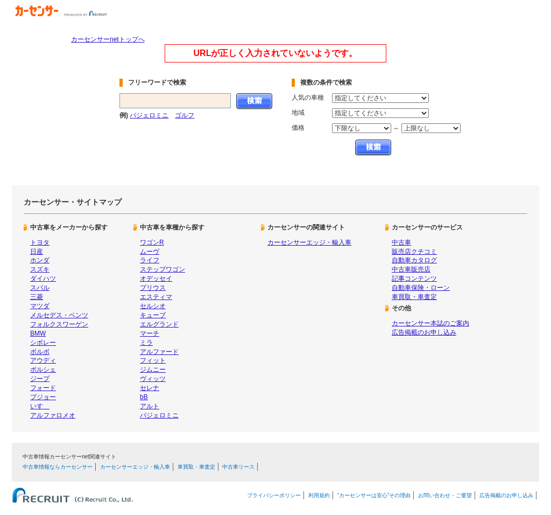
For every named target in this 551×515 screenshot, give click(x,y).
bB (144, 397)
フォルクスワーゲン (59, 324)
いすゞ (40, 406)
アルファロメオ (52, 415)
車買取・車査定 (414, 297)
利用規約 (319, 495)
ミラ (146, 342)
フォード (43, 388)
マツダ (40, 306)
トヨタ (40, 242)
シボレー (43, 342)
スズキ (40, 269)
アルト (149, 406)
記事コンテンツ (414, 278)
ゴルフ (184, 115)
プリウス (153, 287)
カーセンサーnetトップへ (108, 39)
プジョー (43, 397)
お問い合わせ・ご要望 (445, 495)
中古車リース (238, 467)
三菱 (36, 297)
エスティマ (156, 297)
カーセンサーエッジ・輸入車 (309, 242)
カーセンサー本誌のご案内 (430, 323)
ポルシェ (43, 369)
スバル (40, 287)
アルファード (159, 352)
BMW (38, 333)
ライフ (149, 260)
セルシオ (153, 306)
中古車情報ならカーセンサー (58, 467)
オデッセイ (156, 278)
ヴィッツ (153, 378)
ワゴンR (152, 242)
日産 (36, 251)
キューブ (153, 315)
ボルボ (40, 352)
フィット (153, 360)
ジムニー (153, 369)
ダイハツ (43, 278)
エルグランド (159, 324)
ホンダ (40, 260)
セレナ (149, 388)
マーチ (149, 333)
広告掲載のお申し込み (424, 332)
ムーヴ (149, 251)
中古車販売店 (411, 269)
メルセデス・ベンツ (59, 315)
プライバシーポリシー (274, 495)
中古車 (401, 242)
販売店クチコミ (414, 251)
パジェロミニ (149, 115)
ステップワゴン (162, 269)
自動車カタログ (414, 260)
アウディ (43, 360)
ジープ (40, 378)
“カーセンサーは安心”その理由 (374, 495)
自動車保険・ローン (421, 287)
